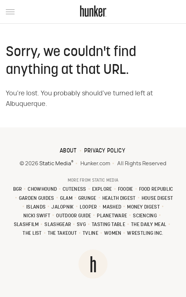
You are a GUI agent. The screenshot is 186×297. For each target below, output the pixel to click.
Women (113, 233)
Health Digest (119, 198)
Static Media (55, 163)
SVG (81, 224)
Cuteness (74, 189)
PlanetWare (112, 216)
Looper (88, 207)
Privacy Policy (104, 151)
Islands (35, 207)
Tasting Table (108, 224)
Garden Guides (36, 198)
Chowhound (42, 189)
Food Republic (156, 189)
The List (32, 233)
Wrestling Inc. (145, 233)
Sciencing (145, 216)
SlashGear (57, 224)
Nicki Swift (36, 216)
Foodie (125, 189)
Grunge (87, 198)
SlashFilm (26, 224)
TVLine (90, 233)
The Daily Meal (148, 224)
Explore (102, 189)
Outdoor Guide (73, 216)
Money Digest (143, 207)
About (68, 151)
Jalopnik (62, 207)
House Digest (157, 198)
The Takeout (62, 233)
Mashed (112, 207)
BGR (17, 189)
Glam (66, 198)
